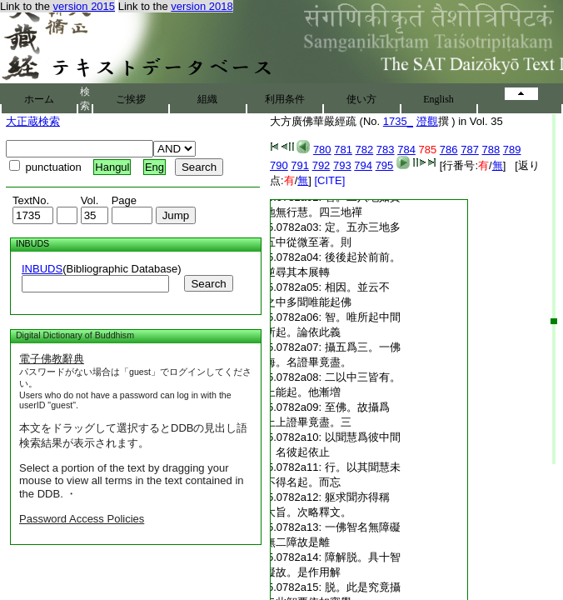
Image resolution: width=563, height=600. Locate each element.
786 (449, 149)
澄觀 (427, 121)
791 (300, 165)
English (438, 99)
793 (342, 165)
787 (470, 149)
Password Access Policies (81, 518)
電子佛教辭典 (51, 358)
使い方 (361, 99)
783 (385, 149)
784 (406, 149)
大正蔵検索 (33, 121)
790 (279, 165)
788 (491, 149)
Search (208, 284)
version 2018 (201, 6)
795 (385, 165)
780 (322, 149)
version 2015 (84, 6)
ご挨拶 (131, 99)
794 (363, 165)
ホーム (39, 99)
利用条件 (285, 99)
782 (365, 149)
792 (321, 165)
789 (512, 149)
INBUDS (42, 268)
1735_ (398, 121)
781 (343, 149)
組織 (207, 99)
